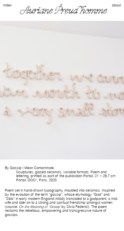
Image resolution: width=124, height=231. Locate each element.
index (7, 5)
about (116, 5)
